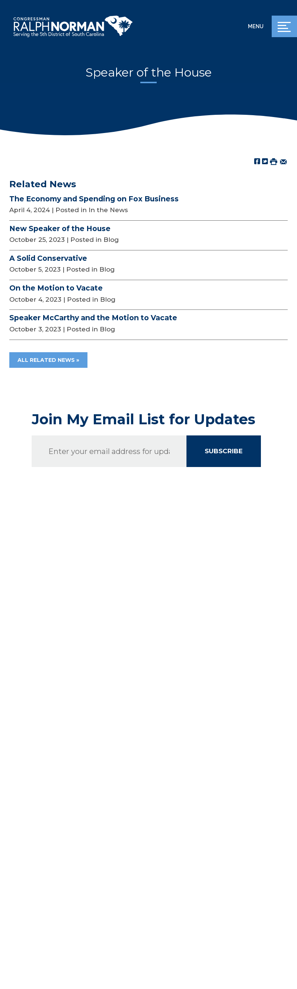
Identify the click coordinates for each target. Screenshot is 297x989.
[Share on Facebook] (257, 161)
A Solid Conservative (48, 258)
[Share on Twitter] (265, 161)
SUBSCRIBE (224, 451)
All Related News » (48, 360)
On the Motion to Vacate (56, 288)
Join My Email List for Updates (143, 419)
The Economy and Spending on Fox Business (94, 199)
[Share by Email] (283, 161)
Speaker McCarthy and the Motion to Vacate (93, 318)
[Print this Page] (273, 161)
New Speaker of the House (60, 228)
